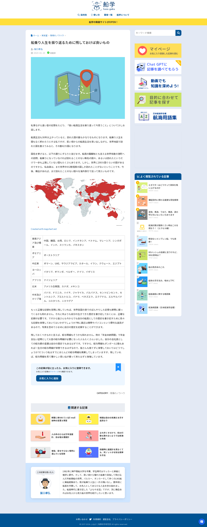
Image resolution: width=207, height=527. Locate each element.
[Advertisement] (158, 149)
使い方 (95, 14)
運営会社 (107, 519)
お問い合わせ (82, 519)
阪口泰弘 (38, 49)
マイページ (54, 371)
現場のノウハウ (117, 393)
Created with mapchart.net (44, 228)
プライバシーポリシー (122, 519)
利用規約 (97, 519)
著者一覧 (108, 14)
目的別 (82, 14)
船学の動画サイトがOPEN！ (103, 22)
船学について (123, 14)
